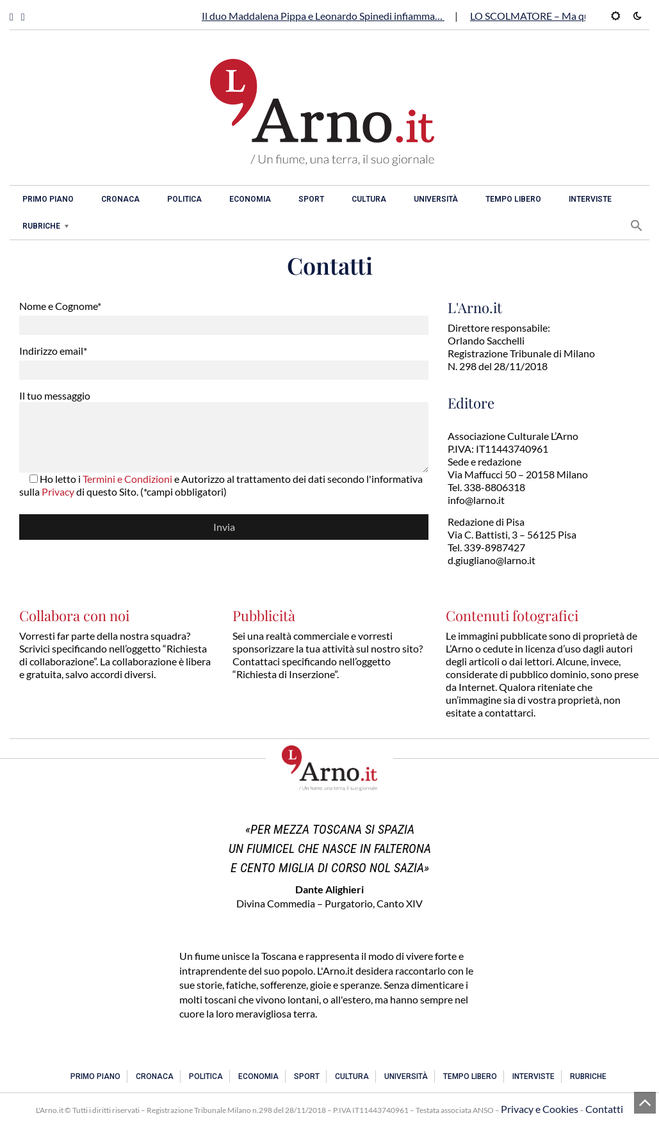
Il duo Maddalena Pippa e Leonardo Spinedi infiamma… (323, 16)
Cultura (369, 199)
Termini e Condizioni (127, 479)
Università (436, 199)
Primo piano (48, 199)
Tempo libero (513, 199)
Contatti (604, 1109)
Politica (184, 199)
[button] (636, 225)
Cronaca (120, 199)
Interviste (590, 199)
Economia (250, 199)
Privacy (58, 491)
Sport (311, 199)
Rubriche (41, 226)
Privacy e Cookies (539, 1109)
